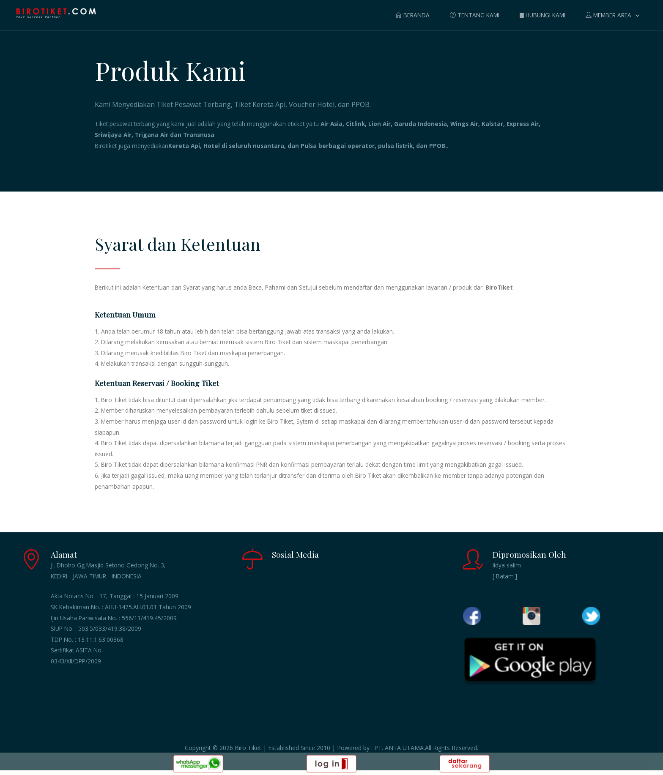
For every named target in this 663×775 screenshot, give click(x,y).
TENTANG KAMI (474, 15)
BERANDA (413, 15)
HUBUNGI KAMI (542, 15)
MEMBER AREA (608, 15)
